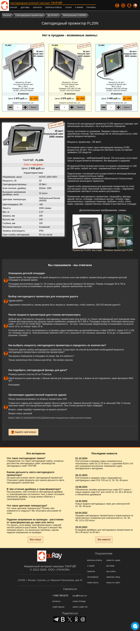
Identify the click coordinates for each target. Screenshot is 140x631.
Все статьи (35, 539)
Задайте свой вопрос (25, 432)
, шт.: (23, 103)
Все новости (104, 539)
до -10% (34, 98)
